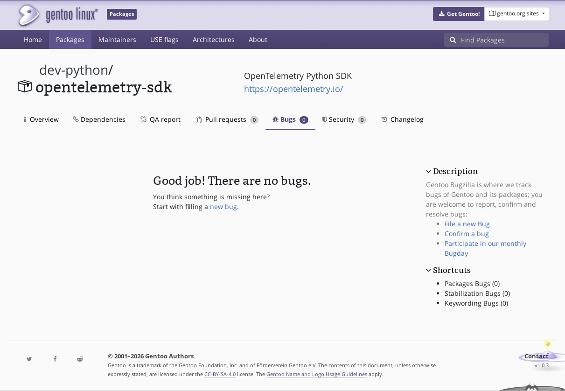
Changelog (402, 119)
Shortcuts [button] (452, 270)
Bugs (290, 119)
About (258, 39)
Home (33, 39)
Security (344, 119)
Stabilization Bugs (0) (477, 293)
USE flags (164, 39)
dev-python (73, 69)
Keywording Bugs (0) (476, 303)
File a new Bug (467, 223)
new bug (223, 206)
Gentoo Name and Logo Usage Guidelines (316, 373)
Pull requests (227, 119)
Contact (536, 356)
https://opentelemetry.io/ (293, 88)
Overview (41, 119)
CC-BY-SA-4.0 (220, 373)
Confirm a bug (467, 233)
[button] (459, 14)
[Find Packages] (505, 40)
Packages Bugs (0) (472, 283)
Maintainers (117, 39)
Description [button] (455, 171)
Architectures (214, 39)
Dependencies (99, 119)
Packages (70, 39)
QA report (160, 119)
